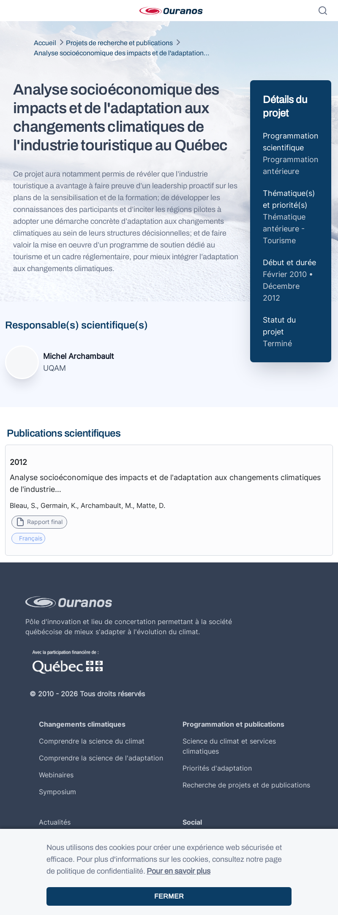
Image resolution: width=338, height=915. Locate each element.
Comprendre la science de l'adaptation (101, 758)
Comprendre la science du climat (91, 741)
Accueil (45, 42)
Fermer (169, 896)
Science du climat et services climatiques (229, 746)
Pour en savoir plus (178, 871)
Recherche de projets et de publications (246, 785)
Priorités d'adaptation (217, 768)
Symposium (57, 791)
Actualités (55, 822)
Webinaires (56, 775)
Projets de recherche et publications (119, 42)
